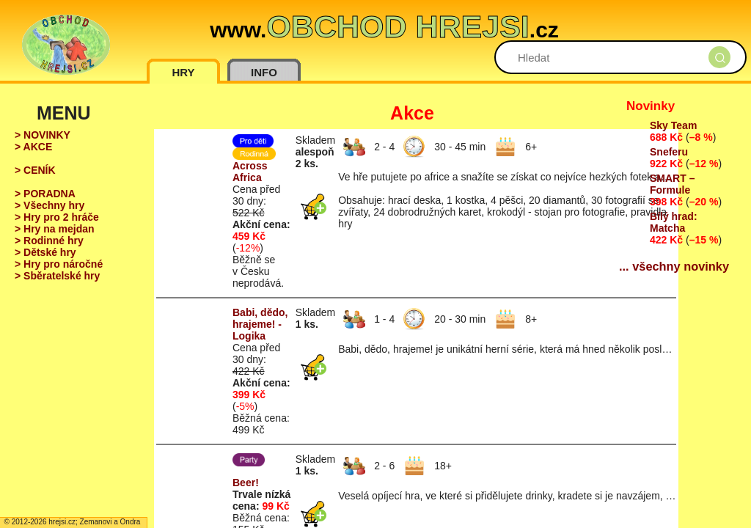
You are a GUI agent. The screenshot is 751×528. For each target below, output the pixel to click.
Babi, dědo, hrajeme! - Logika (259, 324)
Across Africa (249, 171)
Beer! (245, 482)
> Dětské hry (45, 252)
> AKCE (33, 147)
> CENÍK (35, 170)
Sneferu (669, 152)
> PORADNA (45, 193)
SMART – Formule (672, 184)
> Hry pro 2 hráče (57, 217)
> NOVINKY (42, 135)
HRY (183, 72)
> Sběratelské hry (57, 276)
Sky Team (673, 125)
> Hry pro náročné (59, 264)
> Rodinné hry (49, 240)
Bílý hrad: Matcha (673, 222)
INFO (264, 72)
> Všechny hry (49, 205)
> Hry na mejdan (55, 229)
